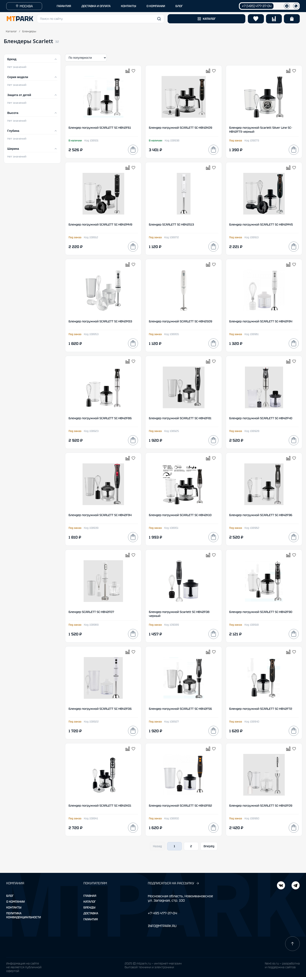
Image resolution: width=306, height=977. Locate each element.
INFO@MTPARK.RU (162, 926)
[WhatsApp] (296, 6)
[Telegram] (281, 886)
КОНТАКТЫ (128, 6)
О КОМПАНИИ (156, 6)
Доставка (90, 913)
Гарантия (90, 919)
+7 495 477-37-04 (162, 913)
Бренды (89, 907)
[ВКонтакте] (295, 886)
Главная (89, 896)
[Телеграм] (287, 6)
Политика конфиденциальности (23, 915)
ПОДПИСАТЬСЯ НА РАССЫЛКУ (173, 883)
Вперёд (209, 846)
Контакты (13, 907)
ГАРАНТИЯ (64, 6)
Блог (10, 896)
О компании (15, 901)
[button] (100, 18)
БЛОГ (179, 6)
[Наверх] (292, 943)
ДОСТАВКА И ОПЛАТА (96, 6)
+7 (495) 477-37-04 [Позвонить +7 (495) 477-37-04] (256, 6)
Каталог (11, 31)
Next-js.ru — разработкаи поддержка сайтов (282, 965)
